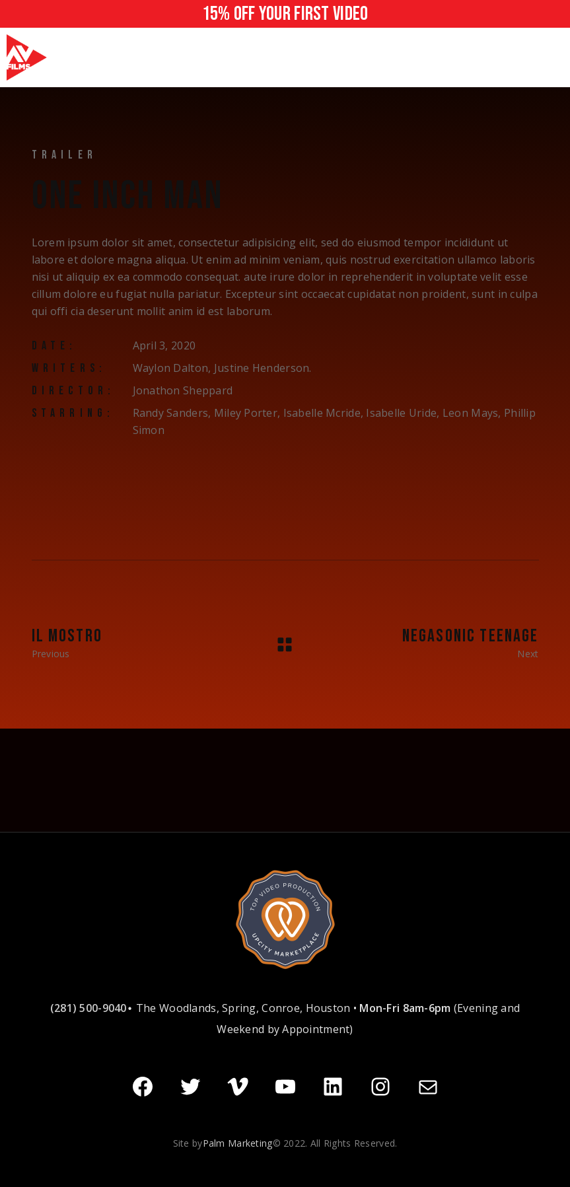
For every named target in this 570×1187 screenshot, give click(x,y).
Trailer (64, 155)
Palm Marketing (238, 1141)
